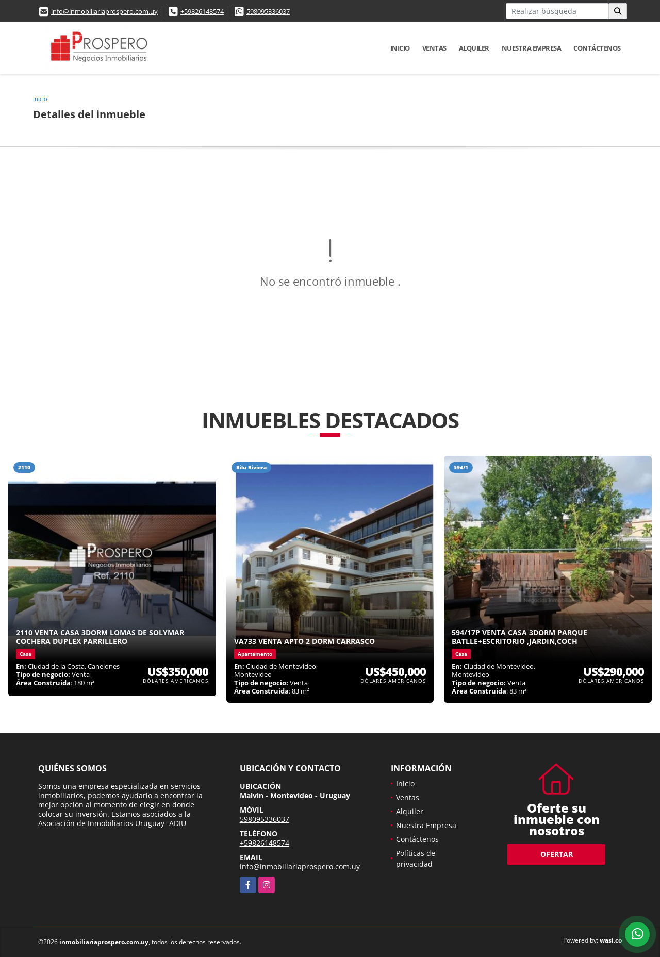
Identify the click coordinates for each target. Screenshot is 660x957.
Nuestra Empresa (532, 48)
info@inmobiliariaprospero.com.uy (104, 11)
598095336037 (268, 11)
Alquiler (474, 48)
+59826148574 (202, 11)
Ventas (434, 48)
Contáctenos (597, 48)
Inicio (400, 48)
